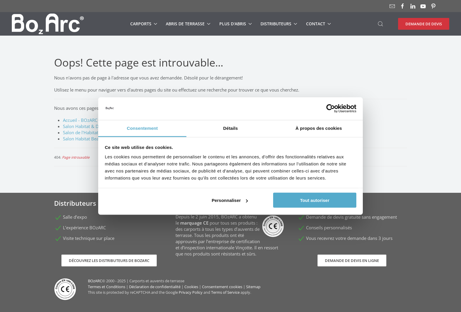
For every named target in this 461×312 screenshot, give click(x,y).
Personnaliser (230, 200)
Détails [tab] (230, 127)
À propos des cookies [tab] (318, 127)
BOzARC (95, 280)
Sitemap (253, 286)
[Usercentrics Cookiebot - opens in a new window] (330, 108)
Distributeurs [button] (278, 23)
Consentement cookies (222, 286)
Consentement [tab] (142, 127)
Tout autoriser (315, 200)
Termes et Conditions (106, 286)
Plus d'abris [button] (235, 23)
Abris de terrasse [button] (188, 23)
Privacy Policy (191, 292)
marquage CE (194, 223)
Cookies (191, 286)
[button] (380, 24)
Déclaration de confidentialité (155, 286)
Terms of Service (225, 292)
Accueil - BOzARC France (87, 120)
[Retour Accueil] (48, 24)
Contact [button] (318, 23)
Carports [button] (143, 23)
